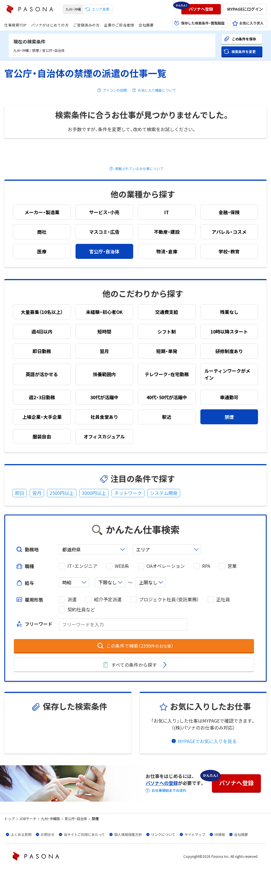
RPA (206, 566)
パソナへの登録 (162, 782)
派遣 (72, 599)
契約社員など (81, 609)
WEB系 (122, 566)
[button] (201, 9)
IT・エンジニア (82, 566)
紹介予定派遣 (108, 599)
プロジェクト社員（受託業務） (169, 599)
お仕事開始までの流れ (169, 790)
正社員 (223, 599)
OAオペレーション (165, 566)
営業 (232, 566)
